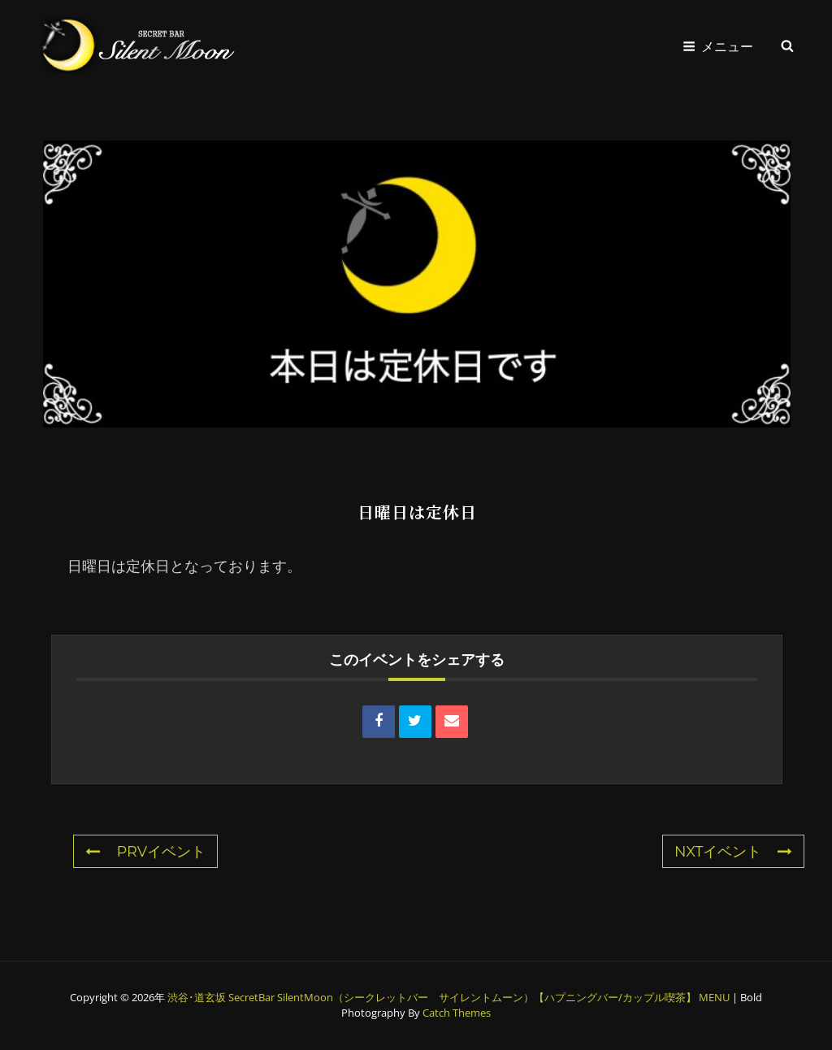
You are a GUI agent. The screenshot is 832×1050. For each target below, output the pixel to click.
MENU (714, 997)
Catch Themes (456, 1012)
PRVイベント (145, 852)
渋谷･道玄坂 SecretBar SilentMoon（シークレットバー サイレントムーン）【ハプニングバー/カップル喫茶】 (431, 997)
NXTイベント (733, 852)
